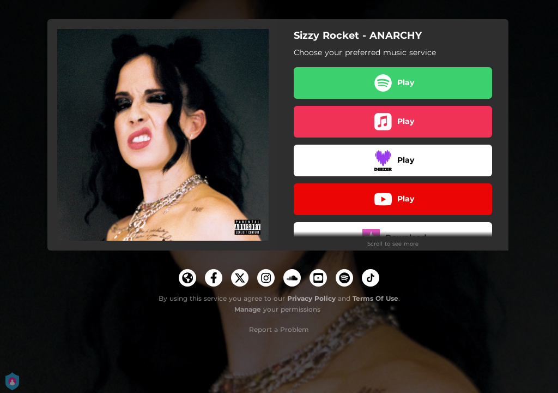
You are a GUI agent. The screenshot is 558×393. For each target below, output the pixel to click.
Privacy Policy (311, 298)
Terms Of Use (375, 298)
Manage (247, 309)
